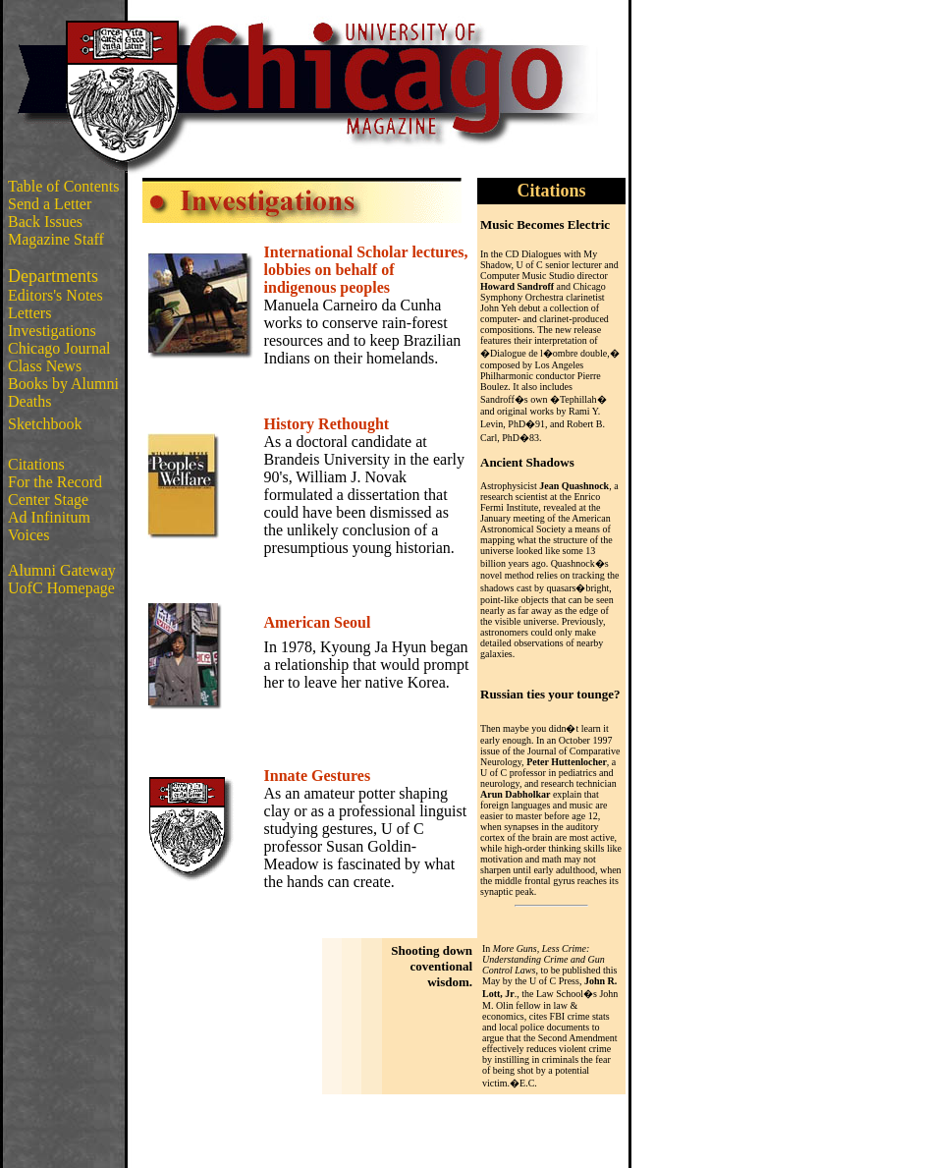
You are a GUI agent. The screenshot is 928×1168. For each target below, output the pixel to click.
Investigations (52, 330)
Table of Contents (64, 186)
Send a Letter (49, 203)
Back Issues (45, 221)
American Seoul (317, 622)
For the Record (55, 481)
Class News (45, 366)
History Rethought (327, 424)
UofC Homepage (61, 588)
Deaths (29, 401)
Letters (29, 313)
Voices (28, 535)
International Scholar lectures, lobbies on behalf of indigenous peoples (366, 270)
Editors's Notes (55, 295)
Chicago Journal (59, 348)
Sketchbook (45, 424)
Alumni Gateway (62, 570)
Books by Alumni (63, 383)
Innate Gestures (317, 775)
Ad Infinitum (49, 517)
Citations (36, 464)
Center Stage (48, 499)
